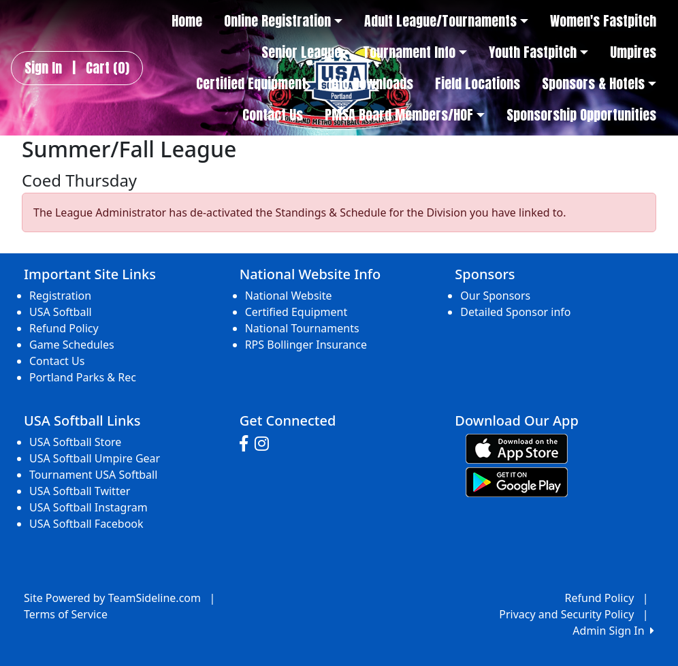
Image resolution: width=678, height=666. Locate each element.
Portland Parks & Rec (82, 377)
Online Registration (283, 21)
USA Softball (60, 311)
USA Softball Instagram (88, 507)
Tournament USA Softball (93, 474)
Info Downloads (370, 84)
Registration (60, 295)
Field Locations (477, 84)
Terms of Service (66, 614)
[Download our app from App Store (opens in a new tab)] (517, 447)
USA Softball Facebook (86, 523)
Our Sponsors (495, 295)
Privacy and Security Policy (566, 614)
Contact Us (272, 115)
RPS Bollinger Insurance (306, 344)
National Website (288, 295)
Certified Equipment (251, 84)
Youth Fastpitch (538, 52)
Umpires (633, 52)
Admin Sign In (613, 630)
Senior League (301, 52)
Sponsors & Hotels (599, 84)
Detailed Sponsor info (515, 311)
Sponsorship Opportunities (581, 115)
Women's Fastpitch (603, 21)
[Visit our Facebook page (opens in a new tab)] (247, 444)
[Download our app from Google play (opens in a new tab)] (517, 480)
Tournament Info (415, 52)
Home (187, 21)
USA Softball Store (75, 441)
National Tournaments (302, 328)
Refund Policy (64, 328)
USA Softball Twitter (79, 490)
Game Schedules (71, 344)
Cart (107, 68)
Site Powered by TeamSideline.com (112, 597)
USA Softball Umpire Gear (94, 458)
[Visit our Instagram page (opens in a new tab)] (265, 444)
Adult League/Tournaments (446, 21)
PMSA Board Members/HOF (405, 115)
